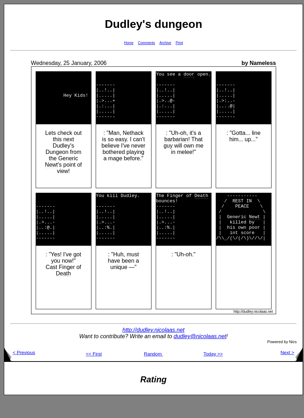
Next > (291, 371)
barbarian (177, 149)
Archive (165, 43)
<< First (94, 373)
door (189, 75)
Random (153, 373)
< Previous (19, 371)
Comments (146, 43)
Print (179, 43)
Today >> (213, 373)
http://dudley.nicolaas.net (154, 349)
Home (128, 43)
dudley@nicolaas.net (200, 355)
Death (63, 292)
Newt (51, 174)
